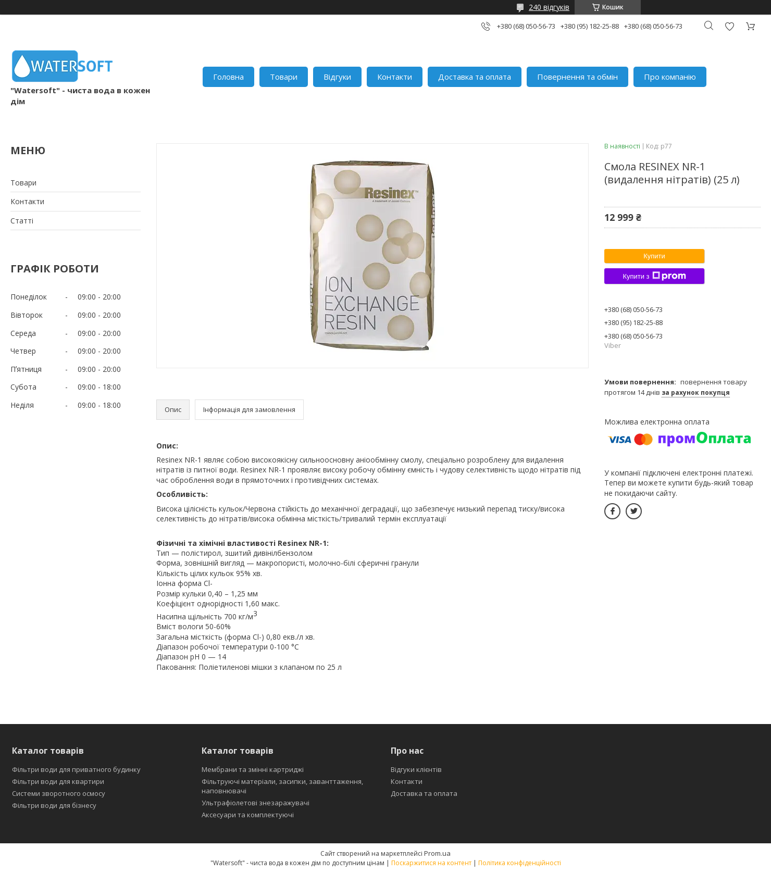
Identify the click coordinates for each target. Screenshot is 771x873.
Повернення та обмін (577, 76)
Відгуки (337, 76)
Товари (283, 76)
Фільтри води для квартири (58, 781)
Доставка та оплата (474, 76)
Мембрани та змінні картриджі (253, 769)
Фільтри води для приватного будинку (76, 769)
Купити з (654, 276)
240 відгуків (549, 7)
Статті (21, 221)
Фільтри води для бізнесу (54, 805)
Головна (228, 76)
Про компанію (670, 76)
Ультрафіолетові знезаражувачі (255, 802)
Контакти (394, 76)
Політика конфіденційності (519, 862)
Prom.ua (437, 853)
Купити (654, 256)
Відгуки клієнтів (416, 769)
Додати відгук (729, 26)
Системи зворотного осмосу (58, 793)
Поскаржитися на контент (431, 862)
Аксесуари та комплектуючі (248, 814)
